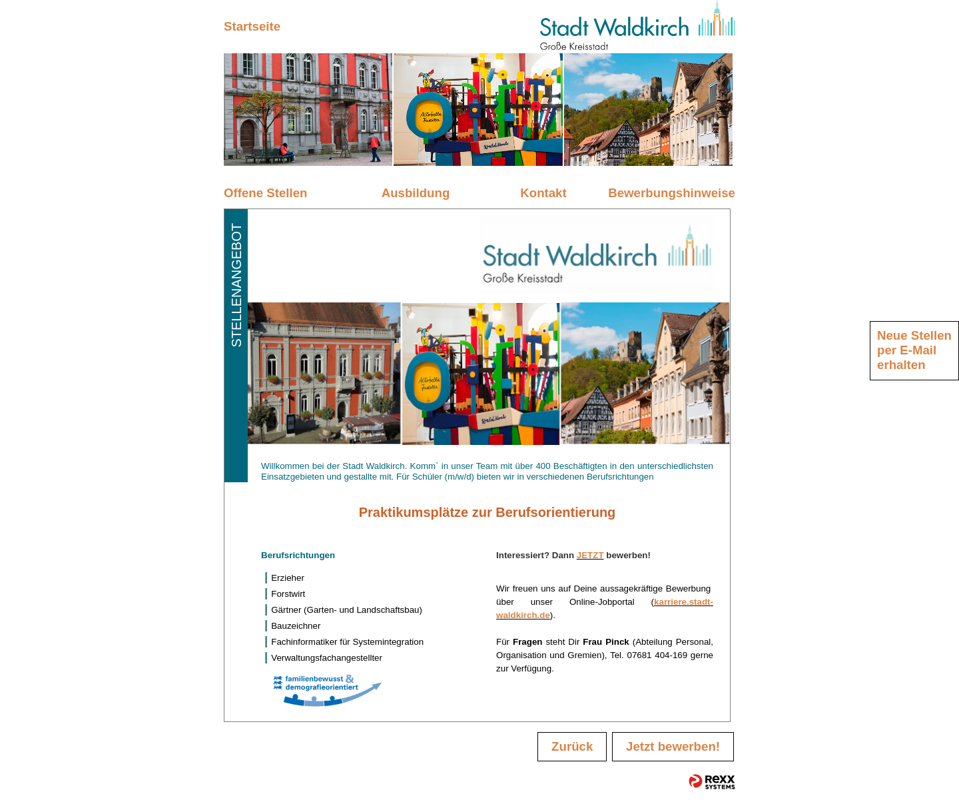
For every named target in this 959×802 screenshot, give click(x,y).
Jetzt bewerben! (673, 746)
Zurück (572, 746)
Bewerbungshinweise (671, 193)
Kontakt (543, 193)
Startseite (252, 26)
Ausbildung (416, 193)
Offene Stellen (265, 193)
